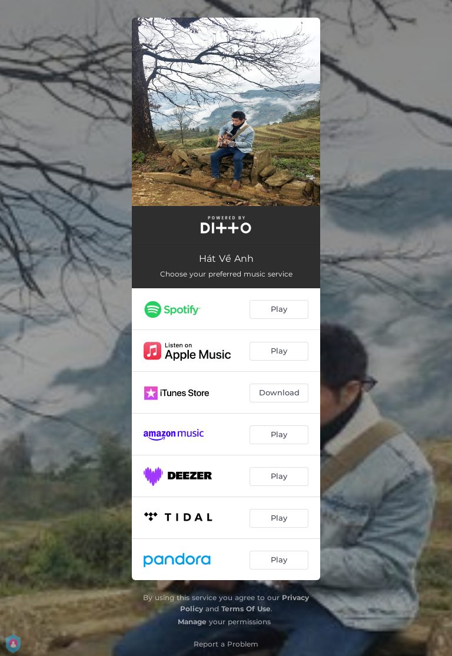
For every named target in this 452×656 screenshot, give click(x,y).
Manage (192, 621)
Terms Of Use (246, 608)
